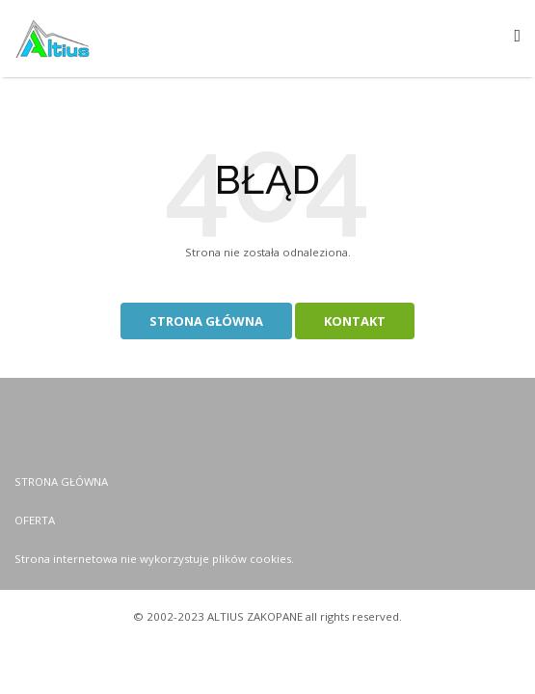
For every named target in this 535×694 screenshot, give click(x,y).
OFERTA (34, 520)
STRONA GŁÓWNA (61, 481)
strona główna (206, 321)
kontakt (355, 321)
